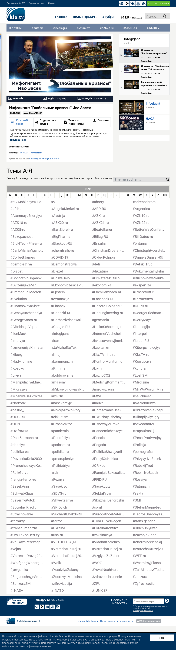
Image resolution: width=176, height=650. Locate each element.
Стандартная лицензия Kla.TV (44, 158)
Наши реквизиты (109, 621)
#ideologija (60, 28)
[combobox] (139, 179)
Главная (62, 17)
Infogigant (132, 39)
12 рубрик (109, 17)
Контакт (52, 3)
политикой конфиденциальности (143, 609)
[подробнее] (18, 139)
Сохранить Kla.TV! (16, 3)
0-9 (165, 195)
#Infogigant (36, 152)
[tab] (21, 122)
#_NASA (24, 152)
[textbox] (139, 180)
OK (161, 638)
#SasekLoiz (130, 28)
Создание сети (36, 3)
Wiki (88, 621)
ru (132, 17)
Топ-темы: (15, 27)
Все (88, 189)
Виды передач (85, 17)
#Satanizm (83, 28)
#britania (38, 28)
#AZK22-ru (107, 28)
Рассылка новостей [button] (158, 3)
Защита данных (127, 621)
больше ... (153, 27)
